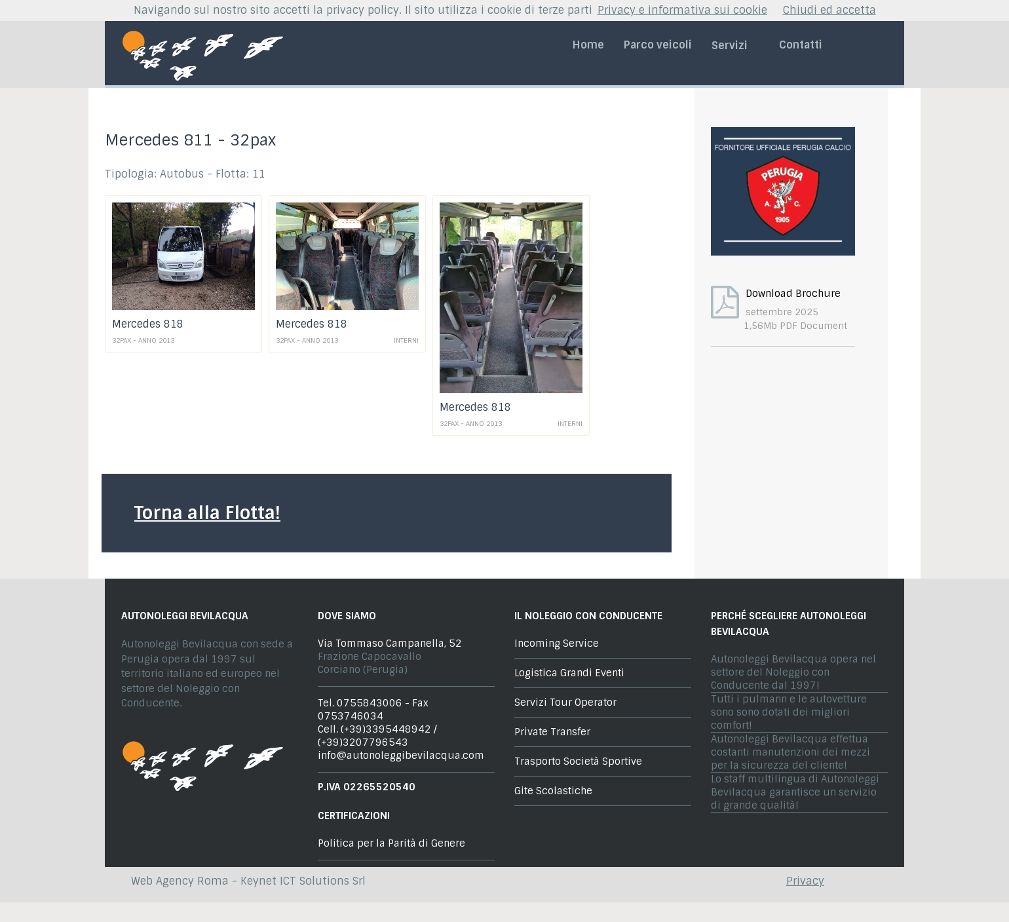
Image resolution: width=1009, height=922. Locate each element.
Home (588, 45)
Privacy (805, 881)
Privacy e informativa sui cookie (682, 10)
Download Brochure (793, 293)
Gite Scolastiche (553, 790)
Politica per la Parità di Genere (391, 843)
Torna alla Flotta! (207, 512)
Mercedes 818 (147, 324)
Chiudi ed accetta (829, 10)
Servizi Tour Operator (565, 702)
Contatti (800, 45)
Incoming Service (556, 643)
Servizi (735, 45)
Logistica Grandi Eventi (569, 673)
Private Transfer (552, 732)
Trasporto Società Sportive (578, 761)
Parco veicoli (658, 45)
